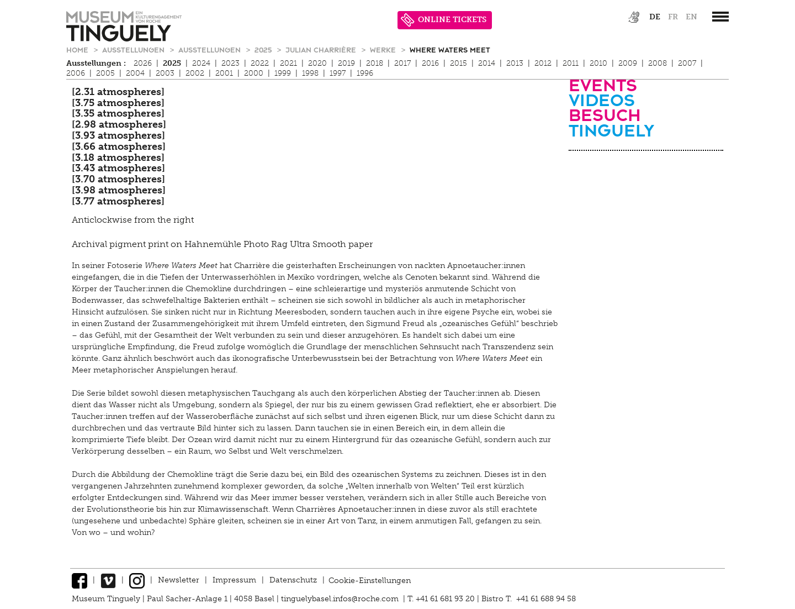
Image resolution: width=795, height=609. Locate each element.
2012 (543, 63)
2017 (402, 63)
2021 (288, 63)
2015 (458, 63)
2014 (486, 63)
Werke (384, 49)
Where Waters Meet (450, 49)
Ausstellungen (134, 49)
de (654, 17)
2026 (143, 63)
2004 (135, 73)
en (691, 17)
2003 (165, 73)
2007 (687, 63)
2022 (260, 63)
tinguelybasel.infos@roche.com (341, 598)
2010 (598, 63)
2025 (264, 49)
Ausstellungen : (96, 63)
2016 (430, 63)
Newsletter (178, 580)
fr (673, 17)
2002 (195, 73)
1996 (365, 73)
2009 (627, 63)
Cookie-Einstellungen (369, 580)
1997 (338, 73)
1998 (310, 73)
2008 (657, 63)
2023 (230, 63)
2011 (571, 63)
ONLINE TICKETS (443, 20)
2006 (75, 73)
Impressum (234, 580)
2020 (317, 63)
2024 (201, 63)
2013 (514, 63)
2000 (253, 73)
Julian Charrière (321, 49)
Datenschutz (293, 580)
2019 (346, 63)
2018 (374, 63)
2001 (224, 73)
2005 (105, 73)
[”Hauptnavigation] (720, 16)
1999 (282, 73)
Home (78, 49)
